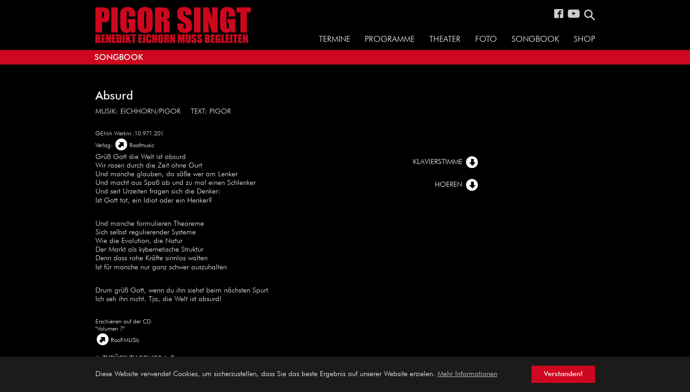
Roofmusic (141, 146)
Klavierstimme (437, 162)
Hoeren (448, 185)
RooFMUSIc (125, 340)
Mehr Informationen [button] (467, 374)
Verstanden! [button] (563, 374)
